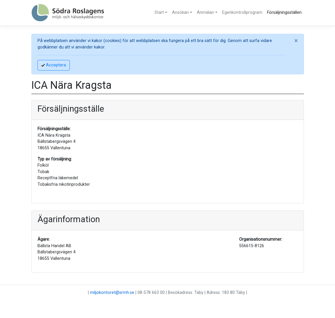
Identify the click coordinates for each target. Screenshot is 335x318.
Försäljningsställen (284, 12)
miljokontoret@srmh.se (112, 292)
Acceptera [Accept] (53, 65)
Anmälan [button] (205, 12)
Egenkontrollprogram (242, 12)
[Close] (296, 41)
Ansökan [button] (180, 12)
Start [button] (159, 12)
